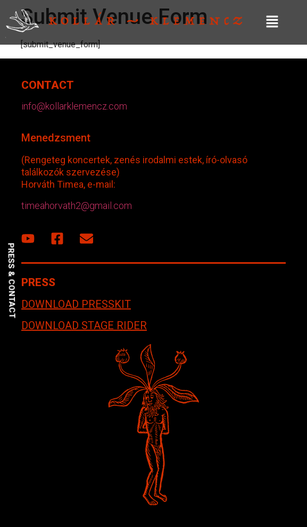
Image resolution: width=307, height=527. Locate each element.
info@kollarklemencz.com (74, 106)
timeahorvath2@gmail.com (76, 205)
